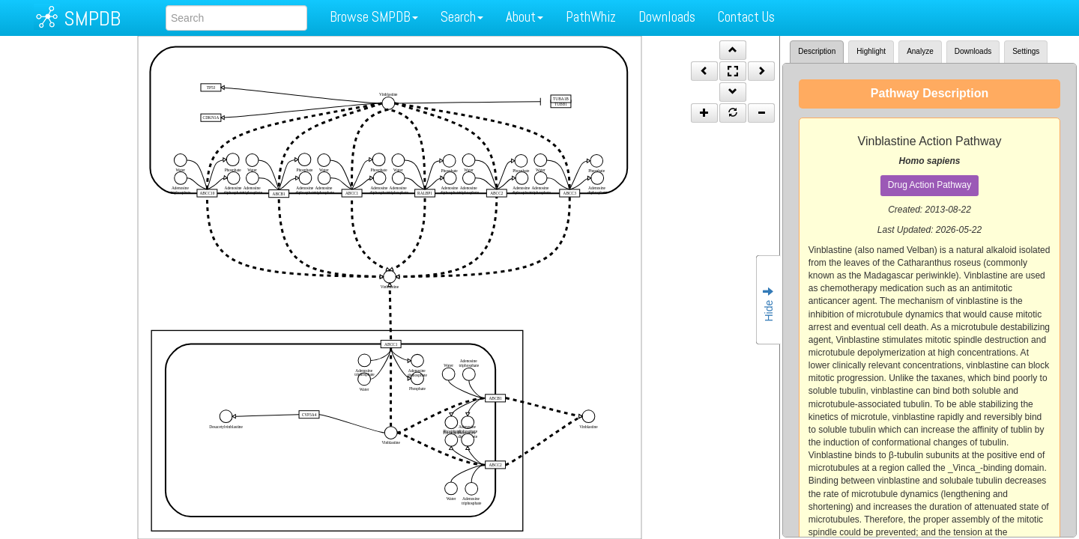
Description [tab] (816, 51)
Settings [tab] (1025, 51)
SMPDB (92, 18)
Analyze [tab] (920, 51)
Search (462, 16)
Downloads (666, 16)
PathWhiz (591, 16)
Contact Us (746, 16)
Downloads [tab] (973, 51)
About (524, 16)
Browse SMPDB (374, 16)
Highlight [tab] (871, 51)
